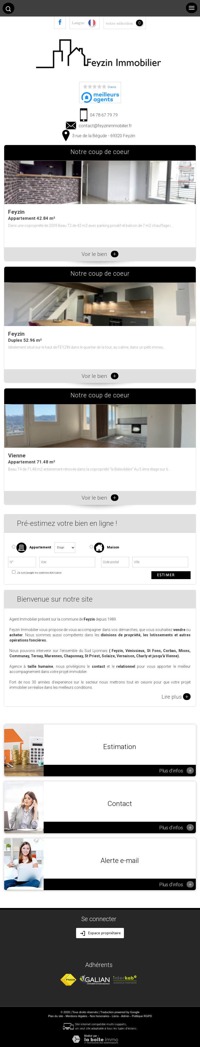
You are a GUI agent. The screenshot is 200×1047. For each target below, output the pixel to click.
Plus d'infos (176, 770)
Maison (106, 547)
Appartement (31, 547)
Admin (125, 1016)
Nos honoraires (99, 1016)
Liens (115, 1016)
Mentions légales (76, 1016)
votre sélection (119, 23)
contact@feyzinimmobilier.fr (105, 125)
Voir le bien (100, 254)
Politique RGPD (142, 1016)
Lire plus (176, 696)
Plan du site (55, 1016)
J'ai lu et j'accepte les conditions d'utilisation (38, 572)
